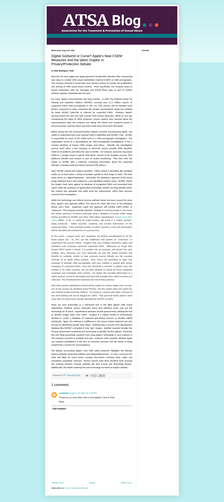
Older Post (126, 482)
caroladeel (64, 393)
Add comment (59, 408)
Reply (61, 401)
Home (92, 482)
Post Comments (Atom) (76, 488)
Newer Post (58, 482)
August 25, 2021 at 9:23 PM (83, 393)
